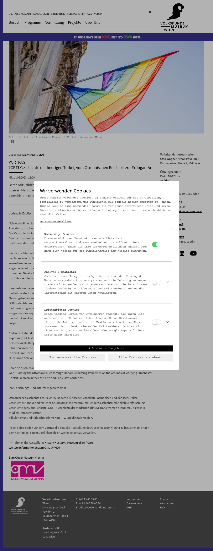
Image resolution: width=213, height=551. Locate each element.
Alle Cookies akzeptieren (106, 348)
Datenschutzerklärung (56, 221)
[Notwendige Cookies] (156, 244)
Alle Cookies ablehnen (140, 357)
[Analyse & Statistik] (156, 282)
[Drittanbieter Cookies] (156, 322)
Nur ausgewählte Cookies (73, 357)
